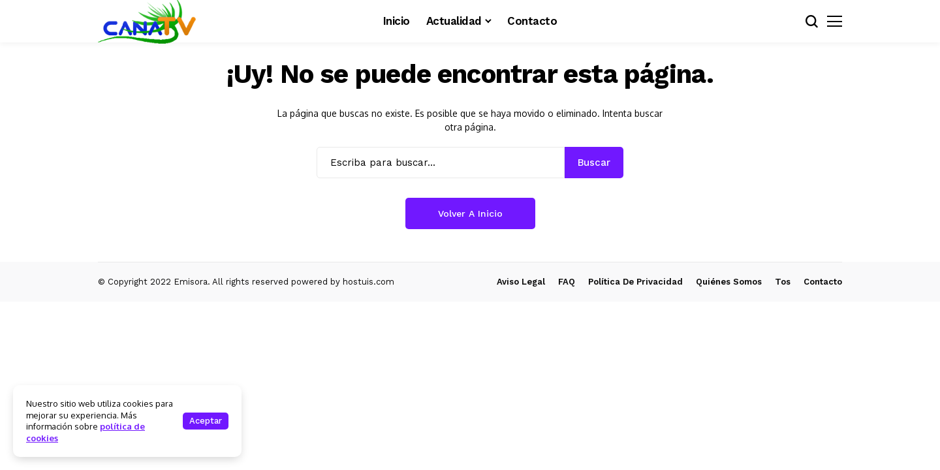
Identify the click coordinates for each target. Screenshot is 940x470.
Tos (783, 282)
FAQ (566, 282)
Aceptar (205, 421)
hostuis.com (368, 282)
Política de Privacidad (635, 282)
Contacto (823, 282)
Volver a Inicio (470, 213)
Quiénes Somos (729, 282)
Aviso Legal (521, 282)
